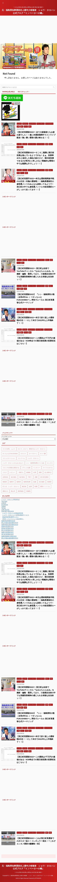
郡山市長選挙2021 (7, 530)
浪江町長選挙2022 (7, 534)
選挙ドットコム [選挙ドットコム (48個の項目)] (45, 486)
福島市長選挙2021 (7, 532)
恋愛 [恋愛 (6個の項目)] (36, 477)
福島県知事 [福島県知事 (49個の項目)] (27, 482)
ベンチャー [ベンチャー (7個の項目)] (36, 467)
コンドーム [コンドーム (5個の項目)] (21, 458)
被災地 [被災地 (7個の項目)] (24, 486)
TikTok (3, 508)
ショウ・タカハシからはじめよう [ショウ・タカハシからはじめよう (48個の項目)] (13, 463)
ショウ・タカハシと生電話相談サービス (15, 515)
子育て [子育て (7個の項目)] (30, 477)
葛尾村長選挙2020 (7, 526)
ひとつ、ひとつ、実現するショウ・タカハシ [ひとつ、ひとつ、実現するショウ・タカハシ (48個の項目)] (32, 449)
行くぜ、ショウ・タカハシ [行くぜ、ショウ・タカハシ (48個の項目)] (11, 486)
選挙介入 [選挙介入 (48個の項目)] (5, 491)
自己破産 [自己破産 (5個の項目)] (41, 482)
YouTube (4, 501)
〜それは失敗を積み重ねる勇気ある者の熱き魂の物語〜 (28, 872)
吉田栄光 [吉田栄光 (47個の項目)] (5, 477)
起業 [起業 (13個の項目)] (30, 486)
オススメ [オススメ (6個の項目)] (23, 453)
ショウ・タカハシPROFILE (10, 499)
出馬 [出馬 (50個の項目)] (34, 472)
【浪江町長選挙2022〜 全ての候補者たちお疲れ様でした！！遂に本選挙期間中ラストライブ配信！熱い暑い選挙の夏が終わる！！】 (36, 135)
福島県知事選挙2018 (8, 521)
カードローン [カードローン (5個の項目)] (33, 453)
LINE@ (3, 503)
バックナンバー (6, 436)
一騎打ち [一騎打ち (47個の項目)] (21, 472)
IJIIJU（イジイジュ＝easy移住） (13, 519)
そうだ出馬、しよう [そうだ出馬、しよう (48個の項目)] (9, 449)
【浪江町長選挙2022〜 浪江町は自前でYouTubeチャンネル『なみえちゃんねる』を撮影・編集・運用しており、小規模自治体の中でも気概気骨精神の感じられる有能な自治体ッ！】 (36, 273)
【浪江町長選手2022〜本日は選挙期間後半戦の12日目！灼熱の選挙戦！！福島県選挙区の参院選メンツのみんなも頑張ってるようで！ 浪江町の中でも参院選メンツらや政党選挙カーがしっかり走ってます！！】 (36, 184)
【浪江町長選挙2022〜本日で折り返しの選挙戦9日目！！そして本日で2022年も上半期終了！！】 (35, 320)
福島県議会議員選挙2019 (9, 524)
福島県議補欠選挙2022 (9, 536)
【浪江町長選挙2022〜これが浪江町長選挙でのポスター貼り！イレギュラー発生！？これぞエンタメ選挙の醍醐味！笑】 (36, 422)
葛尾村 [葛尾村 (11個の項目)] (49, 482)
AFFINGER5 (38, 878)
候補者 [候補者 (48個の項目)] (28, 472)
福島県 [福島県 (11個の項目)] (19, 482)
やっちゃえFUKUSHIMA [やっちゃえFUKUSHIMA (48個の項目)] (10, 453)
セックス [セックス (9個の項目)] (50, 463)
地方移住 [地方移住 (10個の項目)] (22, 477)
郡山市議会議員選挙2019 (9, 523)
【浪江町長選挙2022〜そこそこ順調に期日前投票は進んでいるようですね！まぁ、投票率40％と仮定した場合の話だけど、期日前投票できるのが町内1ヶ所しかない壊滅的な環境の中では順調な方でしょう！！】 (36, 158)
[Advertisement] (28, 29)
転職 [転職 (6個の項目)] (36, 486)
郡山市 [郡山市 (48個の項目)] (13, 491)
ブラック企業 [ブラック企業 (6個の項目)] (26, 467)
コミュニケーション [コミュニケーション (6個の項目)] (9, 458)
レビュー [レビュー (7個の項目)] (12, 472)
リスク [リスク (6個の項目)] (5, 472)
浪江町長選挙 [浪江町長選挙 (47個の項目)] (44, 477)
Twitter (3, 506)
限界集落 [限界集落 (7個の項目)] (21, 491)
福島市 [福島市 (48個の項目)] (12, 482)
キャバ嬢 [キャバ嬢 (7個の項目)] (43, 453)
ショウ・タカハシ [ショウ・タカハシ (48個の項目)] (33, 458)
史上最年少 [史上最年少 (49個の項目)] (48, 472)
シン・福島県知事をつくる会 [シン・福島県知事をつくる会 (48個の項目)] (35, 463)
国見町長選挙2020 (7, 528)
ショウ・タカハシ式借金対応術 (12, 513)
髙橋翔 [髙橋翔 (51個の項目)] (28, 491)
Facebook (4, 504)
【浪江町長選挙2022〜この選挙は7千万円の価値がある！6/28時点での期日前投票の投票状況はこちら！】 (36, 341)
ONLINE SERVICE (7, 511)
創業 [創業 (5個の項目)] (40, 472)
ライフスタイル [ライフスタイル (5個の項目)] (48, 467)
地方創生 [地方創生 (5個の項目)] (13, 477)
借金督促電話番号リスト (10, 517)
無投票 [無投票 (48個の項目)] (5, 482)
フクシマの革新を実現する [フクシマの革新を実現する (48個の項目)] (11, 467)
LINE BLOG (5, 509)
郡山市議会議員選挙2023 (9, 538)
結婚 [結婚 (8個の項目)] (34, 482)
